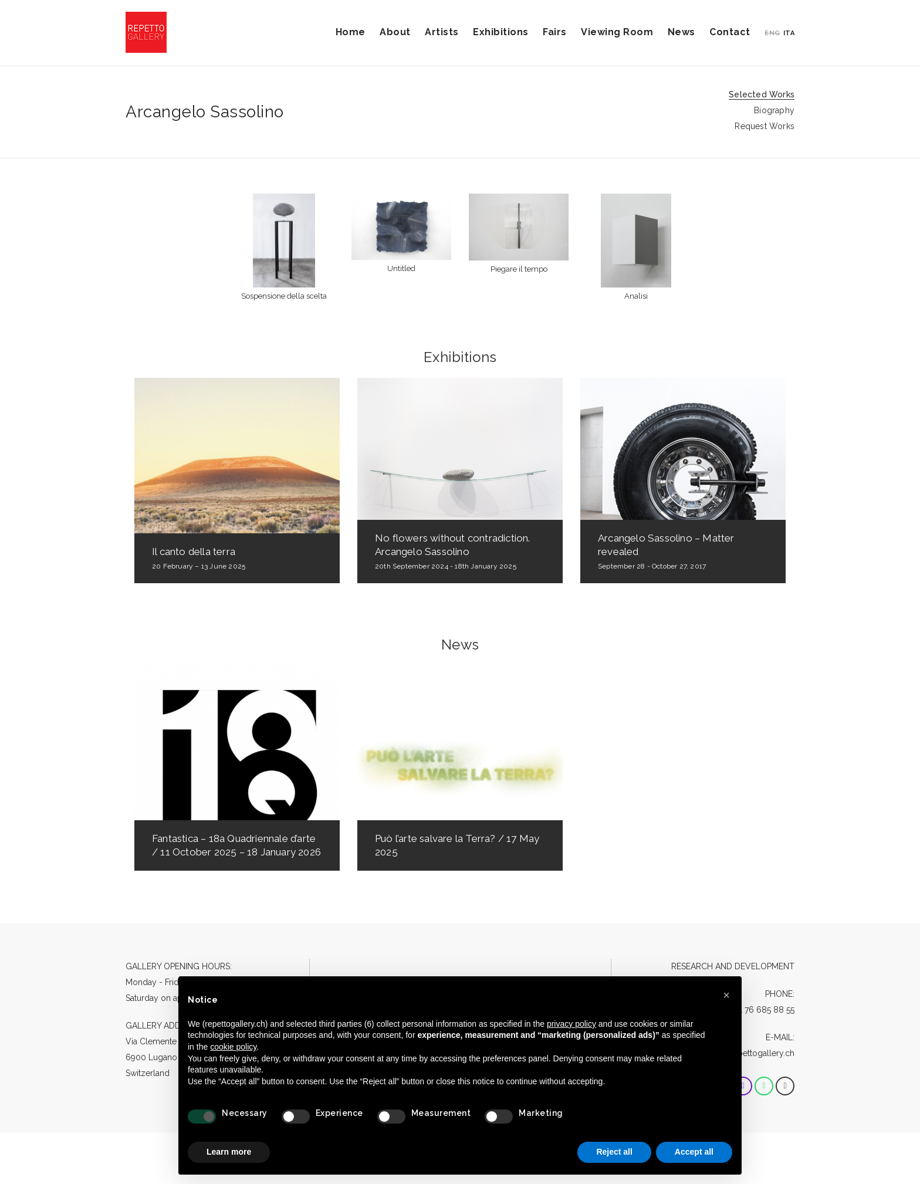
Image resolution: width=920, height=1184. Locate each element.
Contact (729, 32)
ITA (789, 33)
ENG (772, 33)
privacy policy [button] (571, 1024)
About (395, 32)
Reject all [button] (614, 1151)
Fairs (555, 32)
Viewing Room (617, 32)
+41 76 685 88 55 (762, 1009)
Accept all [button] (694, 1151)
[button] (726, 995)
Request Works (764, 126)
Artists (442, 32)
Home (351, 32)
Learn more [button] (229, 1151)
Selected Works (761, 94)
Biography (774, 110)
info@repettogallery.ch (751, 1053)
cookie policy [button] (233, 1046)
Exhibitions (501, 32)
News (681, 32)
